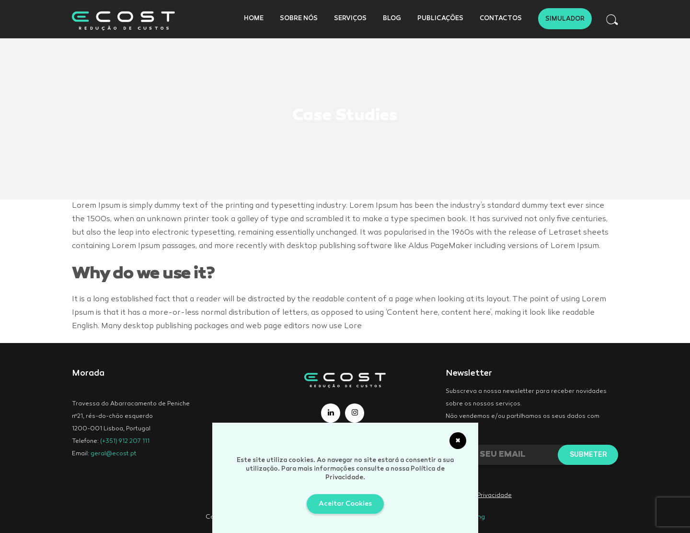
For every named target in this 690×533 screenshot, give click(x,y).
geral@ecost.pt (114, 453)
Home (254, 19)
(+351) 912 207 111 (125, 441)
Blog (392, 19)
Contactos (501, 19)
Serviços (350, 19)
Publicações (440, 19)
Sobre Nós (299, 19)
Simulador (565, 19)
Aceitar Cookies (345, 504)
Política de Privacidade (479, 495)
